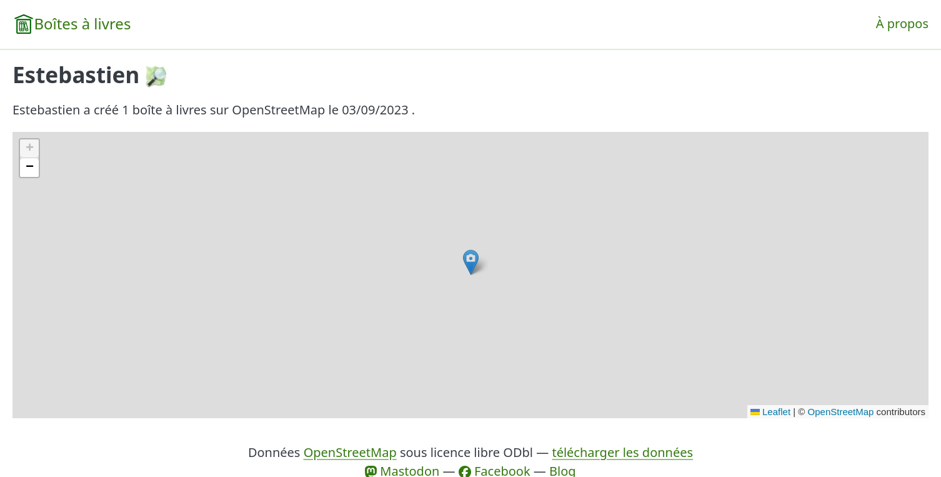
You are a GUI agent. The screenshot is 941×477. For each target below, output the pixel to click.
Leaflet (770, 411)
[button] (471, 262)
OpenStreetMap (841, 411)
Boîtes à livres (82, 23)
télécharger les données (622, 452)
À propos (902, 23)
